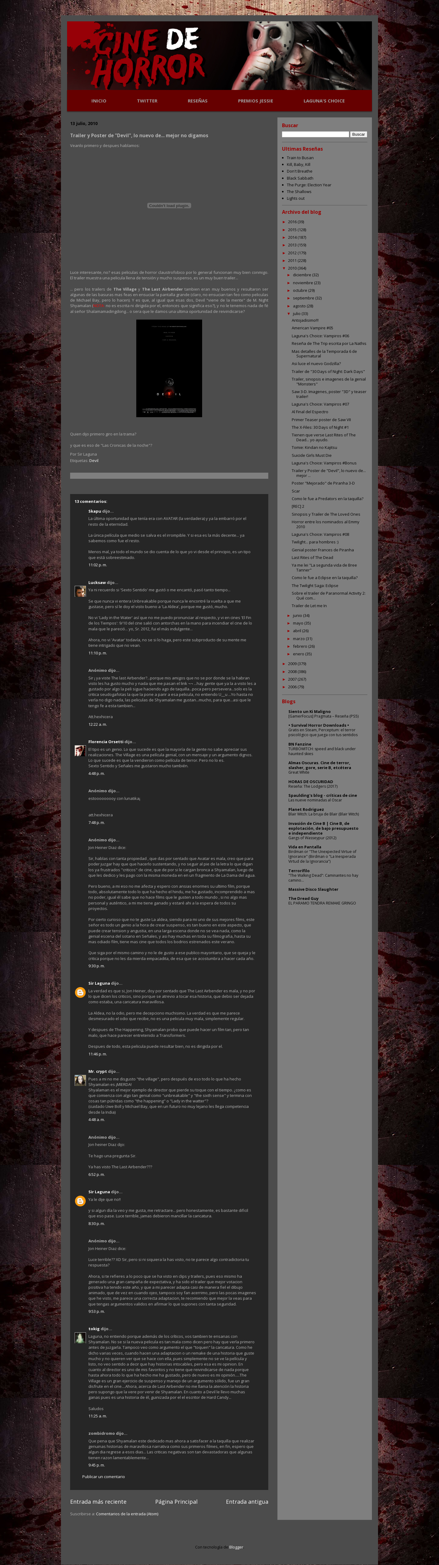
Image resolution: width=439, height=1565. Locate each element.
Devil (93, 460)
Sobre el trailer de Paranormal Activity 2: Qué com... (329, 595)
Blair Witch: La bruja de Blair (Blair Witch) (323, 814)
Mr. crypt (97, 1071)
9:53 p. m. (96, 1311)
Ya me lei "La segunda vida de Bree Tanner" (324, 567)
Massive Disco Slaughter (313, 889)
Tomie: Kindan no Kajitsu (314, 447)
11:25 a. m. (97, 1416)
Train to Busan (300, 157)
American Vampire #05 (312, 328)
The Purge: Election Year (309, 185)
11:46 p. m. (97, 1054)
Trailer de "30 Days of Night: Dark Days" (328, 371)
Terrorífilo (299, 870)
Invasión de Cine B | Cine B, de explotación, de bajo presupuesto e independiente (323, 828)
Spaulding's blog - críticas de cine (322, 795)
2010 (293, 268)
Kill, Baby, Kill (298, 164)
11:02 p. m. (97, 565)
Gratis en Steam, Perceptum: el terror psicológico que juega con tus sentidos (323, 732)
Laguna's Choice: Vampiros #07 (320, 404)
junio (298, 615)
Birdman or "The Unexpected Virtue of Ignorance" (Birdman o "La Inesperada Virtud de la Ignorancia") (322, 856)
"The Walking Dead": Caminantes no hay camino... (323, 878)
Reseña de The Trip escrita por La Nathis (329, 343)
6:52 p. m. (96, 1174)
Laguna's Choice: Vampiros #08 (320, 534)
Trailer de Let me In (309, 605)
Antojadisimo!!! (305, 320)
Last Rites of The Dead (312, 557)
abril (297, 630)
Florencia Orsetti (105, 741)
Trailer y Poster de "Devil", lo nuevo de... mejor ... (329, 473)
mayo (298, 623)
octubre (300, 290)
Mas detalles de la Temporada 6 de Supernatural (324, 354)
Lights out (296, 198)
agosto (300, 306)
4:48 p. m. (96, 773)
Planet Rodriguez (306, 809)
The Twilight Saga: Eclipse (315, 585)
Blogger (236, 1547)
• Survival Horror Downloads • (318, 725)
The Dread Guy (303, 898)
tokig (94, 1328)
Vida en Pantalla (304, 847)
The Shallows (299, 191)
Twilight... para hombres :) (315, 542)
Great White (298, 772)
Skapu (94, 511)
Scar (296, 491)
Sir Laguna (99, 983)
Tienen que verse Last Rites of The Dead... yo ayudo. (324, 437)
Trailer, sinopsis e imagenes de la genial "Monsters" (329, 381)
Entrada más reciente (98, 1501)
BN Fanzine (299, 744)
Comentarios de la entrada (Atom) (127, 1514)
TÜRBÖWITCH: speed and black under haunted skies (322, 751)
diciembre (302, 275)
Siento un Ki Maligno (309, 711)
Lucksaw (97, 582)
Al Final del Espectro (310, 411)
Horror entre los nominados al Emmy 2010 (325, 524)
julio (297, 313)
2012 (293, 253)
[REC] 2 (298, 506)
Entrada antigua (247, 1501)
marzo (299, 638)
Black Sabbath (300, 178)
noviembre (303, 282)
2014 (293, 237)
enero (299, 654)
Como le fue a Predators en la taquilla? (327, 498)
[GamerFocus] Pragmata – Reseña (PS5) (323, 716)
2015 (293, 229)
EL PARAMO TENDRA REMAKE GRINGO (322, 903)
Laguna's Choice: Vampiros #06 (320, 335)
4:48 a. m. (96, 1119)
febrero (300, 646)
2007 (293, 679)
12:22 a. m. (97, 724)
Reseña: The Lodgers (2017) (312, 786)
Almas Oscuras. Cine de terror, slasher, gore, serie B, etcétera (319, 765)
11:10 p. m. (97, 653)
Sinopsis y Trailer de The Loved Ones (326, 514)
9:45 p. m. (96, 1465)
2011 (293, 260)
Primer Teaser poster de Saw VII (321, 419)
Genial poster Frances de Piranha (323, 550)
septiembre (304, 298)
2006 (293, 686)
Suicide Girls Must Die (312, 455)
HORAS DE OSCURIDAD (310, 781)
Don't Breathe (299, 171)
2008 (293, 671)
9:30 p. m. (96, 966)
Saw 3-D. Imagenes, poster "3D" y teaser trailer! (329, 394)
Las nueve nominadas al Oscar (315, 800)
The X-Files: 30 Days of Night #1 (320, 427)
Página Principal (176, 1501)
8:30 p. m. (96, 1223)
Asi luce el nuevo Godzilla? (316, 363)
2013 (293, 245)
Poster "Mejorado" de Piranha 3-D (323, 483)
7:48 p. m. (96, 822)
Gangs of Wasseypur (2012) (312, 837)
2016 (293, 221)
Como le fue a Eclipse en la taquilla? (325, 577)
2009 (293, 663)
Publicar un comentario (103, 1476)
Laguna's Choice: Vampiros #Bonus (324, 463)
